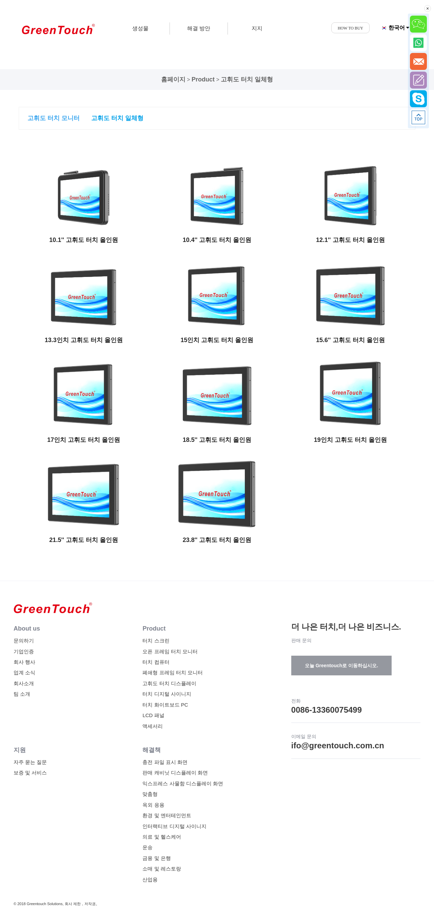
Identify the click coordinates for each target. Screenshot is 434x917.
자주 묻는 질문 (30, 762)
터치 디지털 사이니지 (166, 694)
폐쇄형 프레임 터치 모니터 (172, 672)
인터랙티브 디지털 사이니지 (174, 826)
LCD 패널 (153, 715)
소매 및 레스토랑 (161, 869)
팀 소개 (22, 694)
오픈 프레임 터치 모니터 (170, 651)
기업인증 (24, 651)
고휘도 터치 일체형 (247, 79)
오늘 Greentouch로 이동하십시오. (341, 665)
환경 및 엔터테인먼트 (166, 815)
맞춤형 (150, 794)
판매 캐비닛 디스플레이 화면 (175, 772)
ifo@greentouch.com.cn (337, 745)
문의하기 (24, 640)
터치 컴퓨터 (155, 662)
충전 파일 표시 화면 (165, 762)
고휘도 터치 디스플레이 (169, 683)
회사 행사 (24, 662)
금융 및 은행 (156, 858)
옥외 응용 (153, 805)
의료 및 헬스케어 (161, 837)
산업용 (150, 879)
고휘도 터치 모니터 (53, 118)
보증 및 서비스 (30, 772)
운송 (147, 847)
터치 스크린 (155, 640)
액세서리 (152, 726)
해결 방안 (198, 28)
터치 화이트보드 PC (165, 705)
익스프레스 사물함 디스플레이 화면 (182, 783)
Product (203, 79)
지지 (257, 28)
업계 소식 (24, 672)
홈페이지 (173, 79)
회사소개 (24, 683)
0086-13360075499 (326, 709)
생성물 (140, 28)
